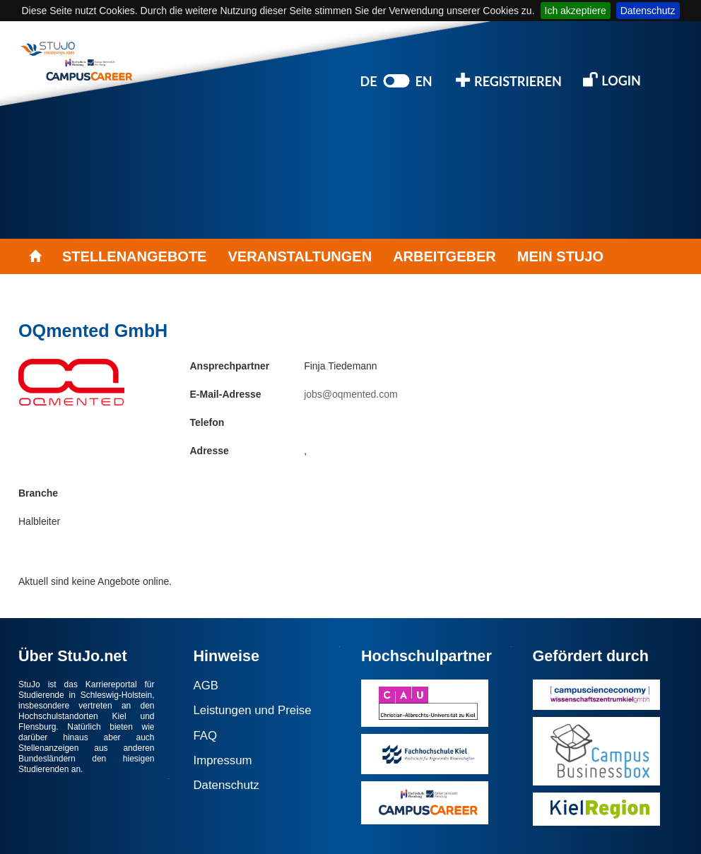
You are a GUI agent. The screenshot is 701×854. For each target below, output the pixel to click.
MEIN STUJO (560, 256)
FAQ (206, 735)
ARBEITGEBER (444, 256)
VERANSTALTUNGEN (300, 256)
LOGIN (612, 79)
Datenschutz (648, 10)
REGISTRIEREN (509, 80)
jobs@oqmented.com (351, 394)
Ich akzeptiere (575, 10)
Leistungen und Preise (253, 710)
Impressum (223, 760)
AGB (206, 685)
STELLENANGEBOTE (134, 256)
